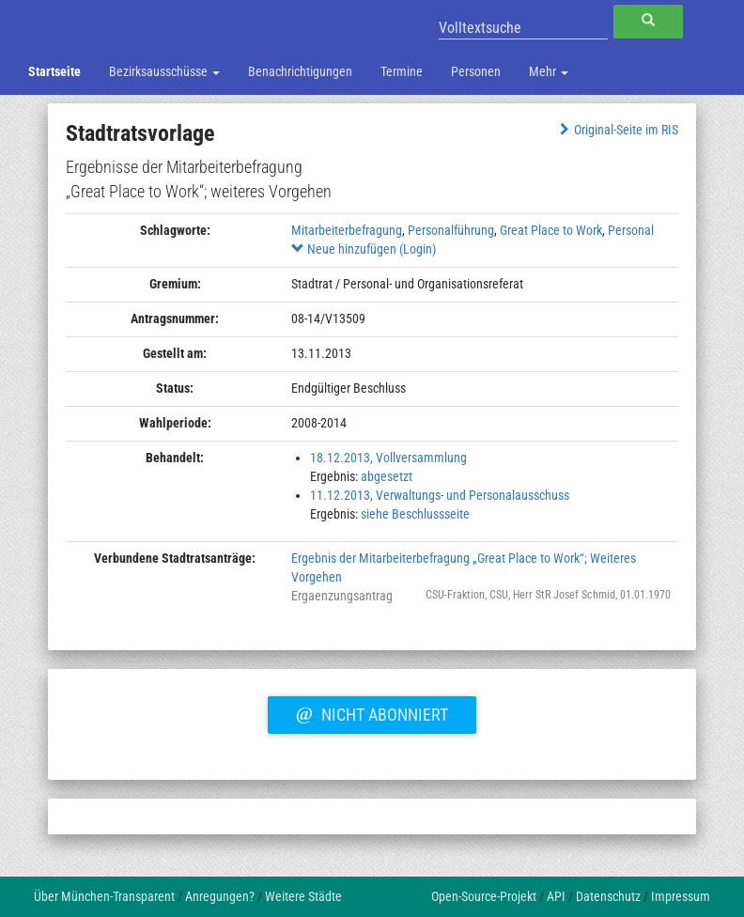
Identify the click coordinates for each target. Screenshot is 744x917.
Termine (401, 71)
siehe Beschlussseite (415, 513)
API (556, 896)
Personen (476, 71)
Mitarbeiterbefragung (346, 230)
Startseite (54, 71)
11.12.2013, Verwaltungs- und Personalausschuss (439, 495)
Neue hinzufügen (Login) (363, 248)
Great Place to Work (551, 230)
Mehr (548, 71)
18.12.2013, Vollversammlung (388, 457)
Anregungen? (220, 896)
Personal (631, 230)
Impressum (680, 896)
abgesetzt (386, 476)
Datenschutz (608, 896)
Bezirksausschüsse (164, 71)
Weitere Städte (303, 896)
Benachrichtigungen (300, 71)
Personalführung (451, 230)
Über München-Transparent (104, 896)
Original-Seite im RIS (616, 129)
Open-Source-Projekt (483, 896)
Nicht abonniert (372, 712)
